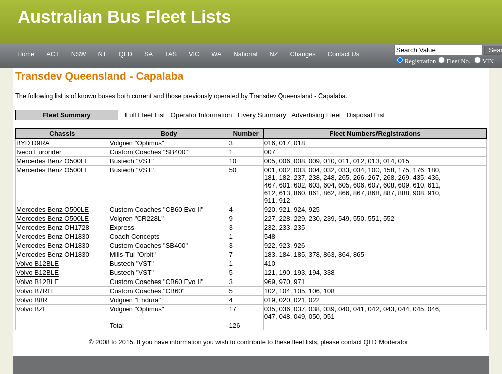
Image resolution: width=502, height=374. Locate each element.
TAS (171, 53)
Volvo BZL (31, 309)
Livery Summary (262, 115)
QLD (125, 53)
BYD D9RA (33, 143)
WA (216, 53)
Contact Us (343, 53)
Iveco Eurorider (38, 152)
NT (102, 53)
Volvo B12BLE (37, 263)
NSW (78, 53)
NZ (273, 53)
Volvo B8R (31, 300)
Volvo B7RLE (36, 291)
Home (25, 53)
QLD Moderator (386, 342)
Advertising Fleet (316, 115)
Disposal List (366, 115)
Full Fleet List (145, 115)
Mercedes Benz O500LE (52, 161)
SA (148, 53)
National (246, 53)
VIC (194, 53)
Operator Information (201, 115)
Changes (303, 53)
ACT (52, 53)
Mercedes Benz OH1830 (52, 236)
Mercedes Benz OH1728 (52, 227)
